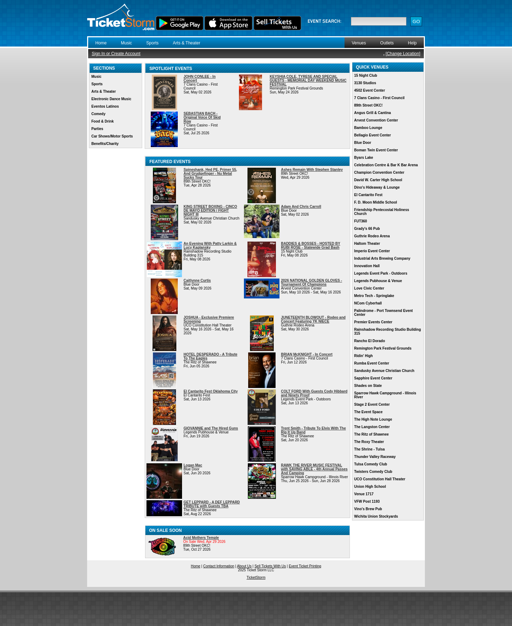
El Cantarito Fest (368, 195)
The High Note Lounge (373, 419)
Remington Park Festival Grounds (382, 348)
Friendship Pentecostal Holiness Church (381, 212)
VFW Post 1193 (367, 501)
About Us (244, 566)
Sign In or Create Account (116, 53)
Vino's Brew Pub (368, 509)
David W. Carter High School (378, 180)
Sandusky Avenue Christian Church (384, 371)
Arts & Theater (186, 43)
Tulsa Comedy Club (370, 464)
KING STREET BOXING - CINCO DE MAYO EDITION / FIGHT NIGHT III (210, 210)
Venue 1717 (363, 494)
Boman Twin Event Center (376, 150)
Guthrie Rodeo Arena (372, 236)
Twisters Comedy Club (373, 472)
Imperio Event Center (372, 251)
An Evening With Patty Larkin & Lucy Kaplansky (209, 245)
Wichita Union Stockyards (376, 516)
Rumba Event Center (371, 363)
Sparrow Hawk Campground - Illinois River (385, 395)
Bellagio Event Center (372, 135)
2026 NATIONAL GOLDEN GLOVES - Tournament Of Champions (311, 282)
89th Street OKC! (368, 105)
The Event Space (368, 412)
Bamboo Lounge (368, 128)
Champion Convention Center (379, 172)
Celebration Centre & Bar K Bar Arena (386, 165)
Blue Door (362, 143)
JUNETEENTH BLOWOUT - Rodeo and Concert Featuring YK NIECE (313, 319)
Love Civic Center (369, 288)
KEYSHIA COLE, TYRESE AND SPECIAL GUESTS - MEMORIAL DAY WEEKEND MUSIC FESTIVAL (308, 80)
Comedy (98, 114)
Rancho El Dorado (369, 341)
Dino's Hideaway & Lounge (377, 187)
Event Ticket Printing (305, 566)
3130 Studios (365, 83)
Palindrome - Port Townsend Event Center (383, 313)
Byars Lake (363, 158)
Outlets (387, 43)
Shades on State (368, 386)
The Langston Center (372, 427)
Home (101, 43)
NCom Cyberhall (368, 303)
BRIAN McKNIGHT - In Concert (306, 354)
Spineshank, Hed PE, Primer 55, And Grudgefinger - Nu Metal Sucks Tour (210, 173)
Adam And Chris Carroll (301, 207)
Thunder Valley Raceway (375, 457)
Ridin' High (363, 356)
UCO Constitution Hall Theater (379, 479)
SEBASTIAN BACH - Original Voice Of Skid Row (201, 117)
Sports (152, 43)
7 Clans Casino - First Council (379, 98)
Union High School (370, 487)
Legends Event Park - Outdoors (380, 273)
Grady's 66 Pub (367, 229)
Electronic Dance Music (111, 99)
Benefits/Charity (105, 144)
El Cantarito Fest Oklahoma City (210, 391)
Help (412, 43)
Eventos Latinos (105, 106)
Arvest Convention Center (376, 120)
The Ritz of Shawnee (371, 434)
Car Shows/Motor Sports (112, 136)
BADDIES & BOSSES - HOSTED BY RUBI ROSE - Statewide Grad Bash (310, 245)
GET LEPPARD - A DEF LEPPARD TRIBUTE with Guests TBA (211, 504)
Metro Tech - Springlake (374, 296)
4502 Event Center (369, 90)
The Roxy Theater (369, 442)
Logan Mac (192, 465)
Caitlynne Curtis (197, 280)
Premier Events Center (373, 322)
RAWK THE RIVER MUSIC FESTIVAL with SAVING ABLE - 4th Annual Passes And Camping (314, 469)
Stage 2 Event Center (372, 404)
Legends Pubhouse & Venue (378, 281)
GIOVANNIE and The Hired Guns (210, 428)
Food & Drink (102, 121)
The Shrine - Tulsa (369, 449)
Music (126, 43)
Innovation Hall (367, 266)
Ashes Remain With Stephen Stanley (312, 170)
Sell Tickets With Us (270, 566)
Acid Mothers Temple (201, 538)
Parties (97, 129)
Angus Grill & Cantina (372, 113)
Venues (359, 43)
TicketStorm (256, 577)
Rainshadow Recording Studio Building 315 (387, 331)
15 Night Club (365, 75)
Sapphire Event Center (373, 378)
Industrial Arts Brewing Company (382, 258)
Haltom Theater (367, 243)
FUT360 (360, 221)
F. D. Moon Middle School (375, 202)
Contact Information (218, 566)
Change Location (403, 53)
